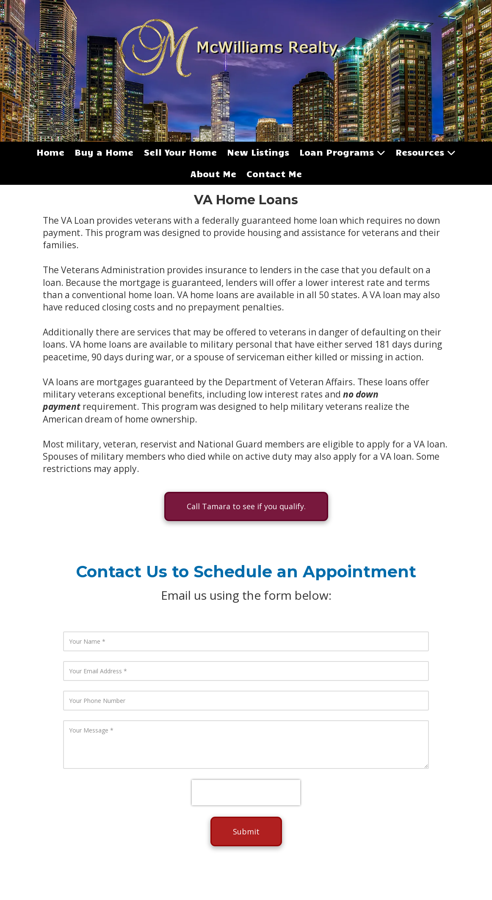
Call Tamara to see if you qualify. (246, 506)
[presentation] (246, 792)
